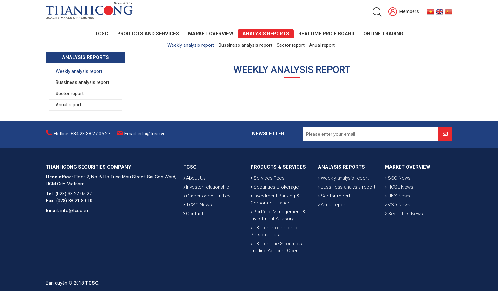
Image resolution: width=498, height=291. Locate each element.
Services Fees (268, 178)
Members (403, 12)
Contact (193, 214)
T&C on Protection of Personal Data (275, 231)
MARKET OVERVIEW (407, 167)
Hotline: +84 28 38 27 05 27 (82, 133)
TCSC (101, 34)
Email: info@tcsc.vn (144, 133)
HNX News (397, 196)
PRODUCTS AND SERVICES (148, 34)
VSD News (397, 205)
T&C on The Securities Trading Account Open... (276, 247)
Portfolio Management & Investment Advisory (278, 215)
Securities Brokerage (275, 187)
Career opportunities (207, 196)
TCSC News (197, 205)
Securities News (404, 214)
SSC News (398, 178)
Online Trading (383, 34)
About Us (194, 178)
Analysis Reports (265, 34)
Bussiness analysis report (245, 45)
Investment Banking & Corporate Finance (275, 199)
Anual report (322, 45)
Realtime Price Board (326, 34)
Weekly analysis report (190, 45)
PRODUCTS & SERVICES (278, 167)
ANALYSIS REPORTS (341, 167)
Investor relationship (206, 187)
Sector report (291, 45)
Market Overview (210, 34)
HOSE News (399, 187)
